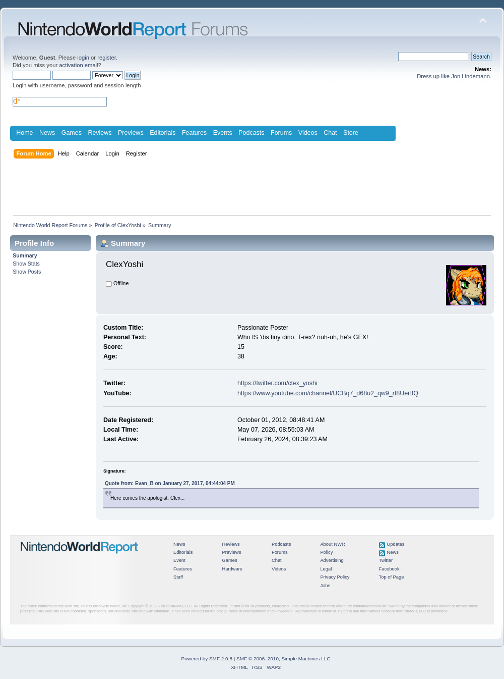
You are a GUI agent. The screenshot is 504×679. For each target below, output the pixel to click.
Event (179, 560)
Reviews (99, 132)
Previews (131, 132)
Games (71, 132)
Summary (25, 255)
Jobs (325, 585)
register (106, 58)
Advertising (331, 560)
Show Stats (26, 263)
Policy (326, 552)
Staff (178, 577)
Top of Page (391, 577)
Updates (396, 544)
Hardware (232, 568)
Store (350, 132)
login (83, 58)
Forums (281, 132)
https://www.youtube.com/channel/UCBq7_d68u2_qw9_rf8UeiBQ (327, 393)
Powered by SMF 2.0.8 (206, 658)
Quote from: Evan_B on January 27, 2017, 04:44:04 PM (170, 483)
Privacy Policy (334, 577)
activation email (78, 65)
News (47, 132)
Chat (330, 132)
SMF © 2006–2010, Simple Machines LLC (283, 658)
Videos (308, 132)
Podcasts (251, 132)
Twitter (386, 560)
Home (24, 132)
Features (194, 132)
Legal (326, 568)
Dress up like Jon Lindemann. (454, 76)
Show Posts (27, 272)
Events (222, 132)
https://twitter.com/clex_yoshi (277, 383)
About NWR (332, 544)
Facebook (389, 568)
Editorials (162, 132)
